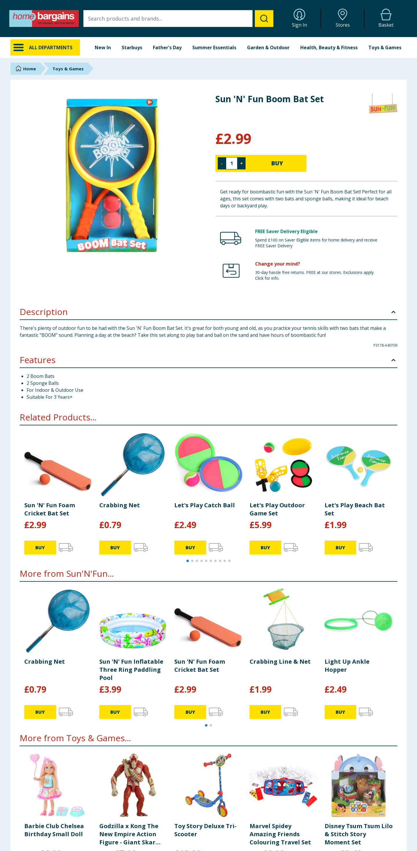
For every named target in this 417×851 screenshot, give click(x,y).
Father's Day (167, 47)
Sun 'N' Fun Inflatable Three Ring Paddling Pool (131, 670)
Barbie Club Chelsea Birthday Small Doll (54, 830)
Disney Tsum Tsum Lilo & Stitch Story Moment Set (359, 834)
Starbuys (132, 47)
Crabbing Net (119, 505)
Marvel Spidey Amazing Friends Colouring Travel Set (280, 834)
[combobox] (178, 18)
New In (103, 47)
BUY (277, 163)
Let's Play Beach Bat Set (355, 509)
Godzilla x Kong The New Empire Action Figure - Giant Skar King (128, 834)
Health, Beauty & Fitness (329, 47)
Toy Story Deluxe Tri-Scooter (205, 830)
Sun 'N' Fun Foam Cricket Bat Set (49, 509)
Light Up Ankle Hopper (347, 666)
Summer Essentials (214, 47)
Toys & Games (384, 47)
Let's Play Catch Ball (204, 505)
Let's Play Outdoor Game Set (277, 509)
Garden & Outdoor (268, 47)
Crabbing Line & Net (280, 661)
